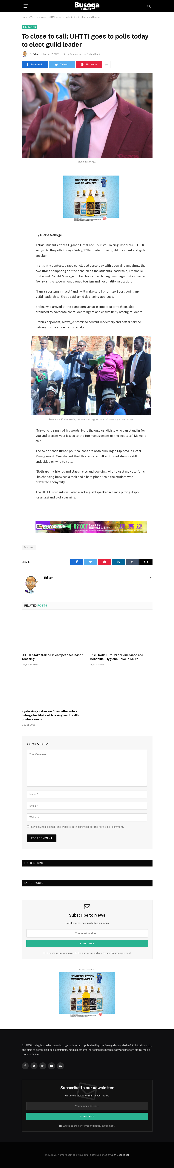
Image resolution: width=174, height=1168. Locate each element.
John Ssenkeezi (120, 1154)
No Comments (72, 54)
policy (97, 1125)
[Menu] (26, 6)
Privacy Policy (110, 953)
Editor (36, 54)
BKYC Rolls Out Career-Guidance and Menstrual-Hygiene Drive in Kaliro (116, 657)
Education (29, 27)
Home (25, 17)
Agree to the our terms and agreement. (87, 1125)
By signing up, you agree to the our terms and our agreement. (87, 953)
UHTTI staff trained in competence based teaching (52, 657)
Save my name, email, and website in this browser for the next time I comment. (77, 826)
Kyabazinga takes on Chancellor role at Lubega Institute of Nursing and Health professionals (50, 715)
